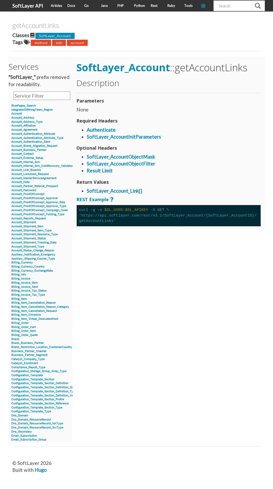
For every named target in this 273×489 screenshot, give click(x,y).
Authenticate (101, 130)
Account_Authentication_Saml (30, 142)
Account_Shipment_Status (28, 238)
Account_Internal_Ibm (25, 162)
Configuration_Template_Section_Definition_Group (44, 387)
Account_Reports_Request (28, 218)
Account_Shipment (23, 222)
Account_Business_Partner (28, 150)
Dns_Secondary (21, 431)
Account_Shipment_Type (27, 246)
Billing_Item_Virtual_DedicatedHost (34, 319)
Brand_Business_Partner (27, 343)
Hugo (41, 470)
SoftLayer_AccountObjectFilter (121, 164)
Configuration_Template (27, 375)
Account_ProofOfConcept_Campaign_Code (39, 210)
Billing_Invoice (20, 278)
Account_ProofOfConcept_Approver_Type (38, 206)
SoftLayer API (27, 6)
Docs (71, 6)
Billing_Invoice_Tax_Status (29, 290)
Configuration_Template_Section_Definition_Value (44, 395)
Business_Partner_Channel (28, 351)
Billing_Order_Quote (24, 335)
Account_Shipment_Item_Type (31, 230)
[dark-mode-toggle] (205, 6)
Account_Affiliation (23, 125)
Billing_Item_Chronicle (26, 315)
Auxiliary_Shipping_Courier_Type (33, 258)
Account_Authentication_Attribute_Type (37, 138)
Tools (188, 6)
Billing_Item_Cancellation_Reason (33, 302)
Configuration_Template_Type (31, 411)
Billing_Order (19, 323)
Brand (15, 339)
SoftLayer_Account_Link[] (114, 191)
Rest (154, 6)
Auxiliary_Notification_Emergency (33, 254)
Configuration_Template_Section (32, 379)
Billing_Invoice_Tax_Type (28, 295)
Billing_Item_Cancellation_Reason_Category (40, 307)
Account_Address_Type (27, 122)
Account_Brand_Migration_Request (34, 146)
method (41, 42)
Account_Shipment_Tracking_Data (33, 242)
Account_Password (23, 190)
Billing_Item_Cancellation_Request (34, 311)
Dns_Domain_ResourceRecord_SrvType (37, 427)
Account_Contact (22, 154)
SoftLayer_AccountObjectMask (121, 157)
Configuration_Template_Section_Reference (40, 403)
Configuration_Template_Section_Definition (39, 383)
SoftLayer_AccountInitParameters (124, 137)
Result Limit (100, 171)
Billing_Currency (22, 262)
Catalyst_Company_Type (28, 359)
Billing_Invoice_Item (24, 282)
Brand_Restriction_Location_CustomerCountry (41, 347)
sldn (59, 42)
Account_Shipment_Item (27, 226)
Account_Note (20, 182)
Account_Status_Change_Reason (32, 250)
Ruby (171, 6)
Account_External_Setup (27, 158)
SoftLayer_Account (55, 36)
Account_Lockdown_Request (30, 174)
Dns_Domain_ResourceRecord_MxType (37, 423)
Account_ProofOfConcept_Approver (34, 198)
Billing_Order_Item (23, 331)
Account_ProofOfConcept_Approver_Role (38, 202)
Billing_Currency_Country (28, 266)
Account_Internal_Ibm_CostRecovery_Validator (42, 166)
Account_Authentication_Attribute (33, 134)
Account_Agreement (24, 129)
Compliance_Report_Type (28, 367)
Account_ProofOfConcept (27, 194)
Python (139, 6)
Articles (56, 6)
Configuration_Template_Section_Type (36, 407)
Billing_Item (19, 299)
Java (104, 6)
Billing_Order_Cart (23, 327)
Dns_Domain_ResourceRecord (31, 419)
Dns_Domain (19, 415)
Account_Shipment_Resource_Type (34, 234)
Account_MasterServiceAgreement (33, 178)
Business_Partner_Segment (29, 355)
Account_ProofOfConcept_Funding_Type (37, 214)
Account (16, 113)
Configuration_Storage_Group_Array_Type (38, 371)
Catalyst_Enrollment (24, 363)
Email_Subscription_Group (28, 439)
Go (86, 6)
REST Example (92, 199)
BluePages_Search (23, 105)
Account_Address (22, 117)
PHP (120, 6)
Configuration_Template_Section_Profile (37, 399)
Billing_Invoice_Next (24, 287)
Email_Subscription (24, 435)
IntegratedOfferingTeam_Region (32, 109)
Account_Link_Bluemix (26, 170)
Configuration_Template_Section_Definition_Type (43, 391)
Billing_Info (18, 274)
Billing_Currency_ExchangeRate (32, 270)
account (77, 42)
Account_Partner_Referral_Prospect (34, 186)
